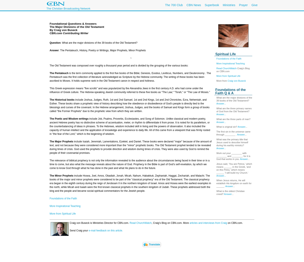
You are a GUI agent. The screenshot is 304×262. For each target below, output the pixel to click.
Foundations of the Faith (229, 58)
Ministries (229, 5)
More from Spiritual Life (228, 76)
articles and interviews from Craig (208, 222)
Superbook (212, 5)
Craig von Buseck (237, 81)
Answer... (221, 103)
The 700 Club (174, 5)
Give (254, 5)
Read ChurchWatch (226, 68)
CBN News (194, 5)
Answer (241, 127)
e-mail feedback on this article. (105, 230)
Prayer (243, 5)
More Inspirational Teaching (230, 63)
